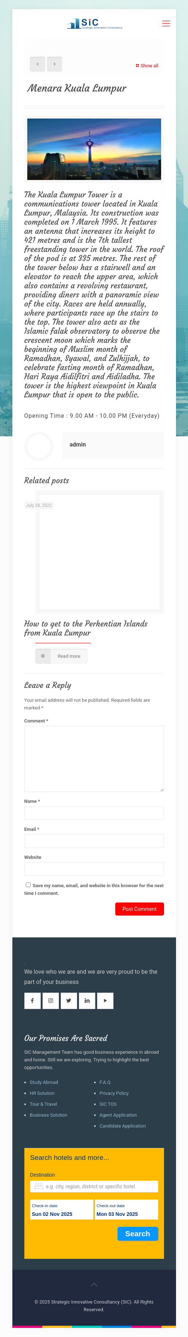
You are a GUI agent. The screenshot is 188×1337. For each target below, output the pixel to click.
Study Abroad (44, 1082)
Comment (36, 721)
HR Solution (42, 1093)
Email (32, 829)
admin (78, 444)
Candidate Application (123, 1126)
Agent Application (118, 1115)
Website (32, 857)
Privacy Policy (114, 1093)
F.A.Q (105, 1082)
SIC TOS (108, 1104)
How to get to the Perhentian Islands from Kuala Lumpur (86, 628)
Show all (146, 65)
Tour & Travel (43, 1104)
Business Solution (48, 1115)
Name (32, 801)
